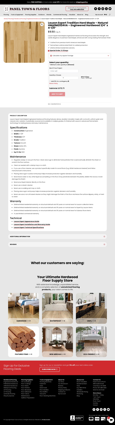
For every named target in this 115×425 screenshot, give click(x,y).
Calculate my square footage (79, 56)
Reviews (60, 386)
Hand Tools (43, 388)
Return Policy (53, 83)
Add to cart (57, 94)
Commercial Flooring (60, 15)
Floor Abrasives (26, 390)
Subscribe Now (49, 369)
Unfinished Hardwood (10, 386)
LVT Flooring (7, 392)
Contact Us (61, 392)
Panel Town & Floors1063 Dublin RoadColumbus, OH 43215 (99, 384)
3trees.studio (46, 420)
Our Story (61, 382)
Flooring (6, 15)
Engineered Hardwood (33, 19)
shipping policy (82, 2)
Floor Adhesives (26, 392)
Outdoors (41, 15)
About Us (80, 15)
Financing (80, 394)
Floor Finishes (25, 388)
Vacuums (43, 394)
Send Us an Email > (99, 390)
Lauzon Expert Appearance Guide (26, 221)
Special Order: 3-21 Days (59, 51)
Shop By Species (9, 396)
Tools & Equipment (17, 15)
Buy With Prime (81, 388)
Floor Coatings (26, 384)
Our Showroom (63, 384)
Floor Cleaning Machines (48, 396)
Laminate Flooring (9, 394)
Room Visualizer (82, 382)
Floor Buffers (44, 392)
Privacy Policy (62, 388)
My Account (99, 15)
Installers (79, 390)
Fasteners (43, 384)
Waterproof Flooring (10, 388)
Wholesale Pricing (82, 392)
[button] (41, 24)
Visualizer (72, 15)
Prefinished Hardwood (11, 384)
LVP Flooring (7, 390)
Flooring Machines (45, 382)
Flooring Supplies (30, 15)
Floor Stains (25, 386)
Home (5, 19)
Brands (49, 15)
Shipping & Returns (64, 390)
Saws (41, 386)
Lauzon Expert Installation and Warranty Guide (32, 224)
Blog (86, 15)
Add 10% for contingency (59, 81)
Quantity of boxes (55, 75)
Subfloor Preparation (27, 398)
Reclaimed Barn (82, 384)
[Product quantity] (63, 77)
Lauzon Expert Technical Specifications (29, 227)
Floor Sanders (44, 390)
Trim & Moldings (26, 382)
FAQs (78, 386)
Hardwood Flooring (20, 19)
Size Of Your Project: (55, 68)
